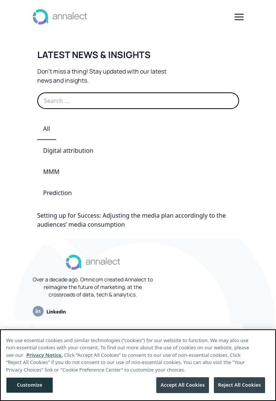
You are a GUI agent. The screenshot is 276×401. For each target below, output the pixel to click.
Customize (30, 384)
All (46, 128)
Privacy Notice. (44, 355)
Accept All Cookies (182, 384)
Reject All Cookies (239, 384)
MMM (51, 171)
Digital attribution (68, 150)
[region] (138, 365)
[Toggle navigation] (239, 16)
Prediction (57, 193)
